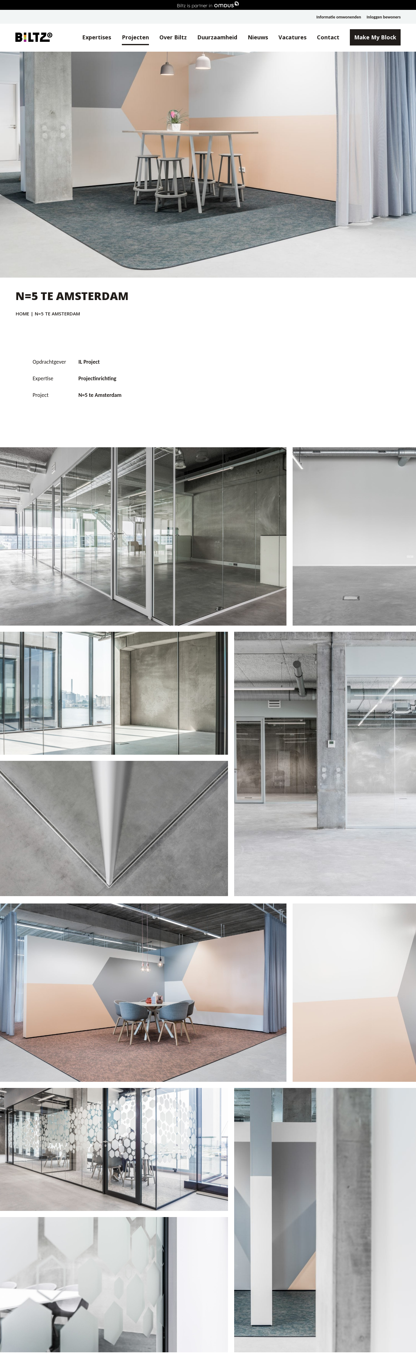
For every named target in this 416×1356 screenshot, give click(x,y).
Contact (328, 37)
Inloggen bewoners (384, 17)
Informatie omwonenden (338, 17)
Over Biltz (173, 37)
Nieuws (258, 37)
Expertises (96, 37)
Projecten (135, 37)
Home (22, 313)
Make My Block (375, 37)
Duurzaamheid (217, 37)
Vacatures (292, 37)
